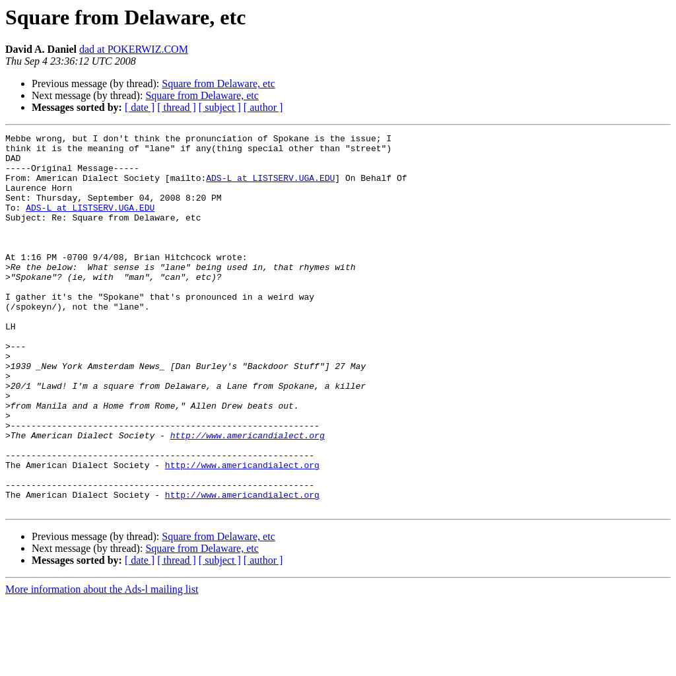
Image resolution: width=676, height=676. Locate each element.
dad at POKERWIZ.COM (133, 49)
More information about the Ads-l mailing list (101, 664)
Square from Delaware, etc (218, 83)
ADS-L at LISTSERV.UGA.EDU (270, 187)
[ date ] (139, 107)
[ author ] (263, 107)
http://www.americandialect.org (247, 496)
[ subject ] (220, 107)
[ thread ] (176, 107)
